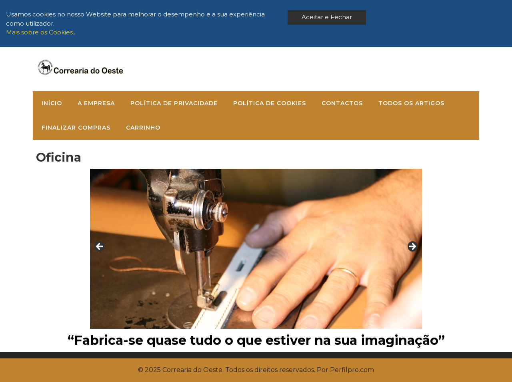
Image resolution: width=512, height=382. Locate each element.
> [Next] (412, 247)
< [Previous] (100, 247)
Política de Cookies (269, 103)
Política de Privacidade (174, 103)
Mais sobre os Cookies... (41, 32)
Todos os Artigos (411, 103)
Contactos (342, 103)
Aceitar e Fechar (327, 17)
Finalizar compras (76, 127)
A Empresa (96, 103)
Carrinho (143, 127)
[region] (256, 249)
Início (52, 103)
